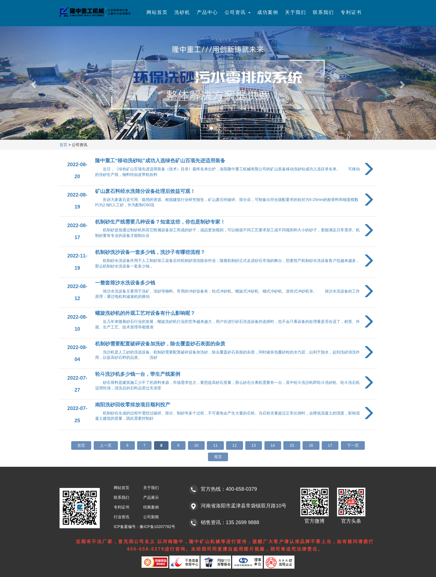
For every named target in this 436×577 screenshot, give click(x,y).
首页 (63, 145)
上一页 (106, 445)
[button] (32, 83)
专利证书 (351, 12)
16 (311, 445)
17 (330, 445)
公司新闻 (151, 517)
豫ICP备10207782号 (157, 526)
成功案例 (267, 12)
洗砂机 (182, 12)
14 (273, 445)
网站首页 (157, 12)
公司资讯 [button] (238, 12)
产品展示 (151, 497)
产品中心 (207, 12)
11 (215, 445)
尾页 (218, 457)
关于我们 (295, 12)
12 (234, 445)
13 (253, 445)
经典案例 (151, 507)
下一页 (353, 445)
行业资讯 (121, 517)
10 (196, 445)
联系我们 (323, 12)
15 (292, 445)
